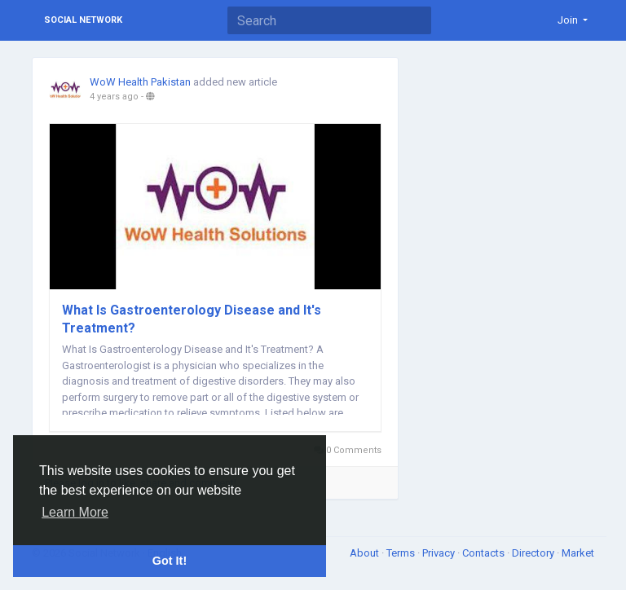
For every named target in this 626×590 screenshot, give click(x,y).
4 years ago (114, 96)
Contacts (484, 553)
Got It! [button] (169, 560)
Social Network (83, 20)
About (365, 553)
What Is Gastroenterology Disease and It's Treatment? (191, 319)
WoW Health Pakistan (140, 82)
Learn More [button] (75, 512)
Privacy (439, 553)
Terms (401, 553)
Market (578, 553)
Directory (534, 553)
